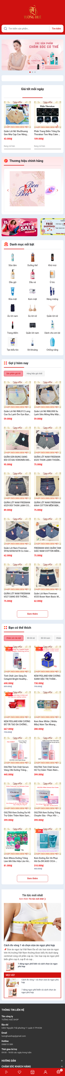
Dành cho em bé (52, 333)
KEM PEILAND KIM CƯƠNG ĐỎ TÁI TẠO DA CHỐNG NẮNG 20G (17, 723)
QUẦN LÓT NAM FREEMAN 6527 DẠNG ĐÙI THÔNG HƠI (17, 595)
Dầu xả (32, 282)
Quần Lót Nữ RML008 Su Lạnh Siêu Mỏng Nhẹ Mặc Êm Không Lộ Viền (46, 413)
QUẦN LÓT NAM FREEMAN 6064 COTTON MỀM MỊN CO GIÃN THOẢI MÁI (47, 504)
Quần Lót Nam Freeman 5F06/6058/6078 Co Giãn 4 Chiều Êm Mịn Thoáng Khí (17, 550)
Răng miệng (52, 299)
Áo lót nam (12, 316)
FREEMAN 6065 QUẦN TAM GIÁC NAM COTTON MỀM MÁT (47, 550)
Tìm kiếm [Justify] (56, 28)
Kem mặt (32, 299)
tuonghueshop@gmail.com (14, 1036)
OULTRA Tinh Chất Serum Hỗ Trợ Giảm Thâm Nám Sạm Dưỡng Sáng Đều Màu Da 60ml (47, 769)
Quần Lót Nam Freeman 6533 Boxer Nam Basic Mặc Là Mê (47, 595)
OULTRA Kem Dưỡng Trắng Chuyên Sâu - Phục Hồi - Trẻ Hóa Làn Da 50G (47, 814)
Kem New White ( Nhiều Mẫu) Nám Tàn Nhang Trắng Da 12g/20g (45, 723)
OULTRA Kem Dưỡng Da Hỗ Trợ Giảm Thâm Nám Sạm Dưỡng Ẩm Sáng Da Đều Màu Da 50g (17, 814)
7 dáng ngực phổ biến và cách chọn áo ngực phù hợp (38, 991)
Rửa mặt (13, 299)
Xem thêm (32, 613)
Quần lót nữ (52, 316)
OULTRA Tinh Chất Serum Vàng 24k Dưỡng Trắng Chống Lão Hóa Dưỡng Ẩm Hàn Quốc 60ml (17, 769)
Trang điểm (12, 333)
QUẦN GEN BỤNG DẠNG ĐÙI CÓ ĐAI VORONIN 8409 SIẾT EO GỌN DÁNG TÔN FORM (17, 459)
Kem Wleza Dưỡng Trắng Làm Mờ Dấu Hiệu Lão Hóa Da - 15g (17, 860)
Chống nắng (52, 350)
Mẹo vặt (10, 975)
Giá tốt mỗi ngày (32, 89)
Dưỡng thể (33, 265)
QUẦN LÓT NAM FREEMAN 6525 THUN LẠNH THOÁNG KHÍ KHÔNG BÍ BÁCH (47, 459)
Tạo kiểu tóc (13, 350)
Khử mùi (52, 265)
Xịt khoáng (32, 350)
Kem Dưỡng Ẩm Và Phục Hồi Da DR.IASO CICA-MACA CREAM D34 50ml (46, 860)
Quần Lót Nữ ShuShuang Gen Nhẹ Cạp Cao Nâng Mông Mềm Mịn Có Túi (16, 133)
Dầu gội (12, 282)
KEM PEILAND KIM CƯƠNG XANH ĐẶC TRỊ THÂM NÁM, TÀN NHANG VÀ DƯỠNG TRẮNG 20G (47, 678)
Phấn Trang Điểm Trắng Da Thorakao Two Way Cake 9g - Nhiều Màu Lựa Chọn (47, 133)
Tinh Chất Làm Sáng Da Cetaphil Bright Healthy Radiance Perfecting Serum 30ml (17, 678)
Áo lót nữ (32, 316)
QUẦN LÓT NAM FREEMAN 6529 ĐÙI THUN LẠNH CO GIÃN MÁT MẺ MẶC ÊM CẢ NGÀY (17, 504)
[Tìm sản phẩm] (32, 28)
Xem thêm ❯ (32, 899)
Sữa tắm (13, 265)
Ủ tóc (52, 282)
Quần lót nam (32, 333)
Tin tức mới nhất (32, 895)
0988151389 (7, 1044)
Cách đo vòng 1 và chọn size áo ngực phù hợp (40, 981)
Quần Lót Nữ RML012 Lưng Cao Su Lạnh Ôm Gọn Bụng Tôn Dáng (17, 413)
